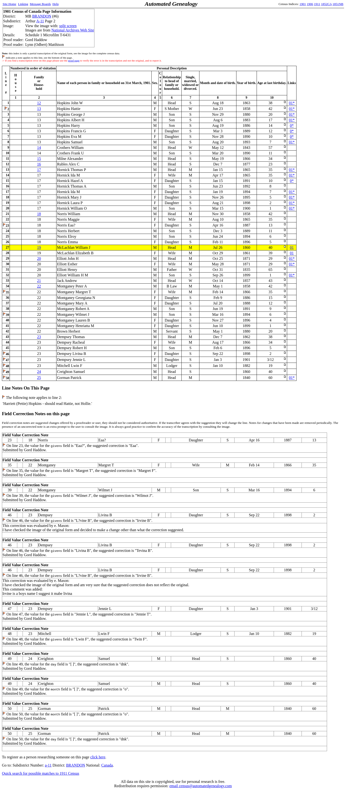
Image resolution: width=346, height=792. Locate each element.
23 (39, 337)
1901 (303, 4)
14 (39, 148)
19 (39, 247)
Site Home (9, 4)
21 (39, 281)
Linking (23, 4)
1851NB (338, 4)
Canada (107, 765)
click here (97, 757)
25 (39, 378)
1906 (310, 4)
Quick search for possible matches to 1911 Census (40, 773)
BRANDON (41, 16)
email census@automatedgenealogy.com (200, 786)
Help (55, 4)
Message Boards (40, 4)
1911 (317, 4)
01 (292, 247)
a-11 (48, 765)
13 (39, 109)
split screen (67, 26)
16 (39, 164)
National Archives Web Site (72, 30)
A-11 (40, 21)
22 (39, 286)
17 (39, 170)
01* (292, 103)
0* (292, 125)
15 (39, 159)
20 (39, 258)
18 (39, 214)
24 (39, 372)
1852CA (326, 4)
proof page (74, 60)
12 (39, 103)
